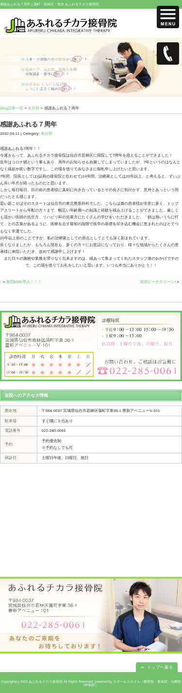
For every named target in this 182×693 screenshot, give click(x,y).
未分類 (33, 108)
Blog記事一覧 (11, 108)
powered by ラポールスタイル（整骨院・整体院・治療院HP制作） (132, 683)
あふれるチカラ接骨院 (46, 681)
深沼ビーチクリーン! (158, 282)
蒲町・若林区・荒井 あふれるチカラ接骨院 (66, 4)
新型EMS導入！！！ (24, 282)
